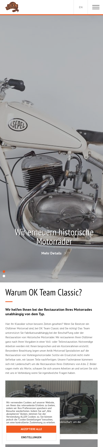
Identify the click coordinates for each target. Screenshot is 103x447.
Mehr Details (51, 253)
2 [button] (4, 276)
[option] (51, 148)
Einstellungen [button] (31, 437)
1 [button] (4, 271)
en (80, 7)
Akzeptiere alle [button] (31, 429)
